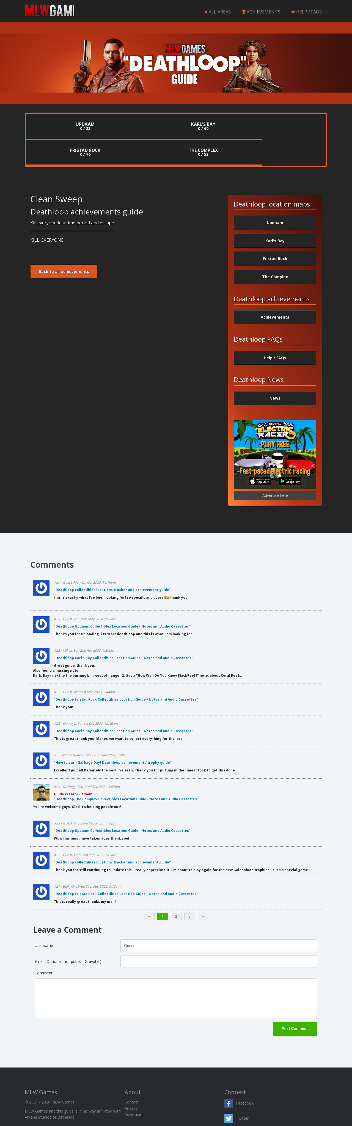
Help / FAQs (275, 332)
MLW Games (55, 11)
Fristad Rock (275, 233)
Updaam (275, 197)
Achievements (275, 291)
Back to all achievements (64, 246)
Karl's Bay (275, 215)
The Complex (275, 251)
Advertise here (275, 469)
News (275, 372)
